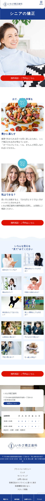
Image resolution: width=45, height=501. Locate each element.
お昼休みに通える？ (9, 337)
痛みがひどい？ (7, 292)
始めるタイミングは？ (9, 270)
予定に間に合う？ (8, 357)
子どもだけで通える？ (32, 337)
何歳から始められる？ (32, 292)
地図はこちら (12, 403)
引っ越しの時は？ (30, 357)
